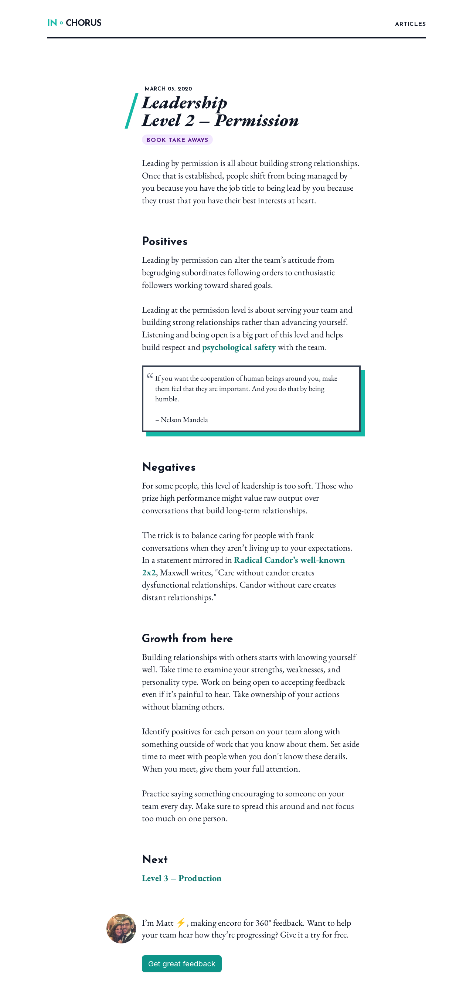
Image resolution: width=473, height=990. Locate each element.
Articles (410, 24)
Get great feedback (181, 963)
